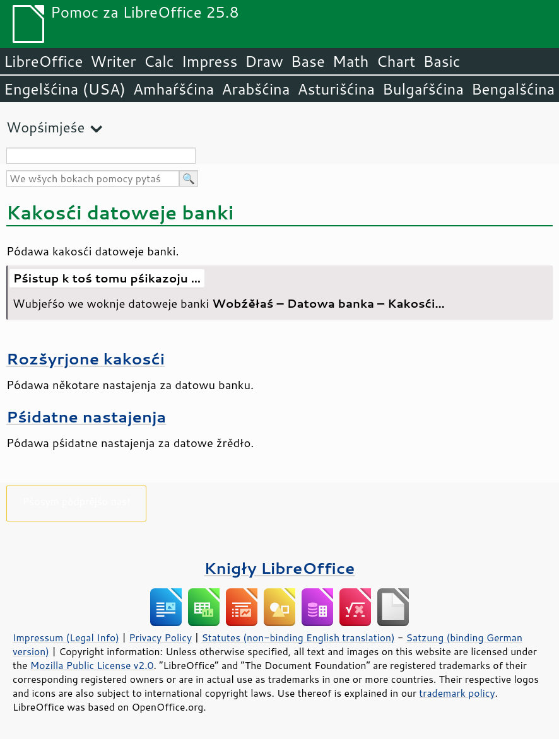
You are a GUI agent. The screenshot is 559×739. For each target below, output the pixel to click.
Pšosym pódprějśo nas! (76, 501)
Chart (395, 61)
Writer (113, 61)
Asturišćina (336, 89)
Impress (210, 61)
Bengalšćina (513, 89)
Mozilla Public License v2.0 (92, 665)
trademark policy (457, 693)
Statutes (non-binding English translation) (297, 637)
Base (308, 61)
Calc (159, 61)
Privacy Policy (160, 637)
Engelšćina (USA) (65, 89)
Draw (264, 61)
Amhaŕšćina (173, 89)
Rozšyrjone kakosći (85, 358)
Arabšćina (255, 89)
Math (350, 61)
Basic (441, 61)
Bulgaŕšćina (423, 89)
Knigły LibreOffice (279, 568)
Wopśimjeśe (45, 127)
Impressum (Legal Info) (66, 637)
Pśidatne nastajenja (86, 416)
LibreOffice (43, 61)
